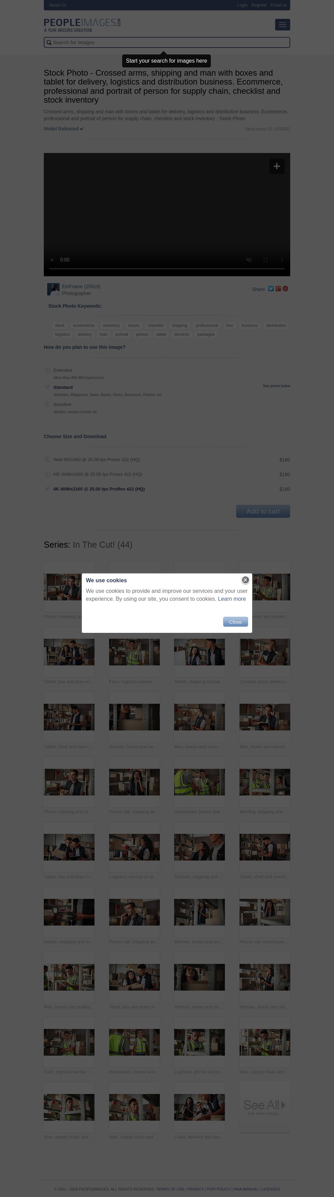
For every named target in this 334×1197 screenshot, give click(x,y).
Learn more (232, 599)
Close (235, 622)
